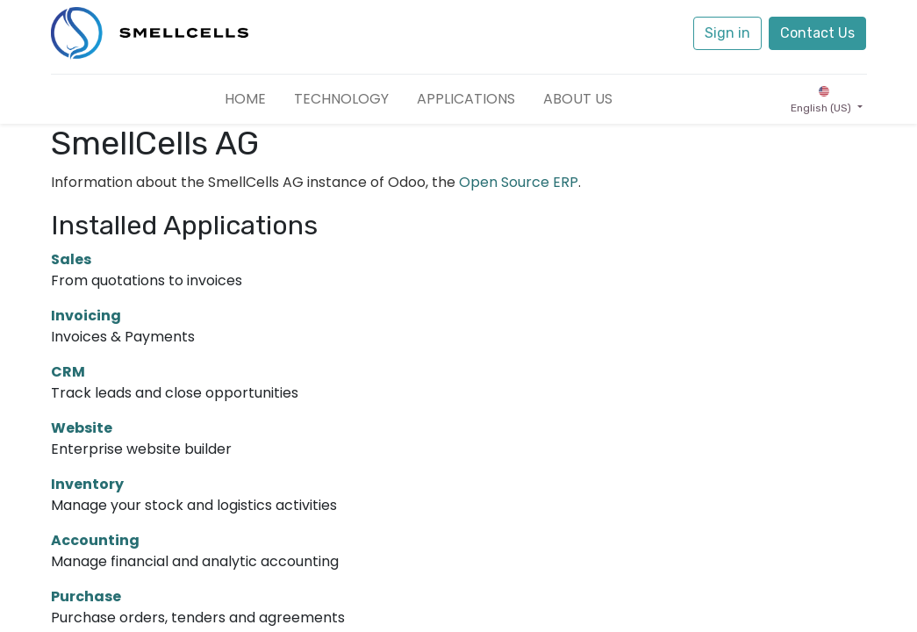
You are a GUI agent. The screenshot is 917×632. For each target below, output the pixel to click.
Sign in (727, 33)
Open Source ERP (518, 182)
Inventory (87, 484)
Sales (71, 259)
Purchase (86, 596)
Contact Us (817, 33)
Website (81, 428)
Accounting (95, 540)
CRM (68, 372)
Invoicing (86, 315)
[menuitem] (245, 99)
